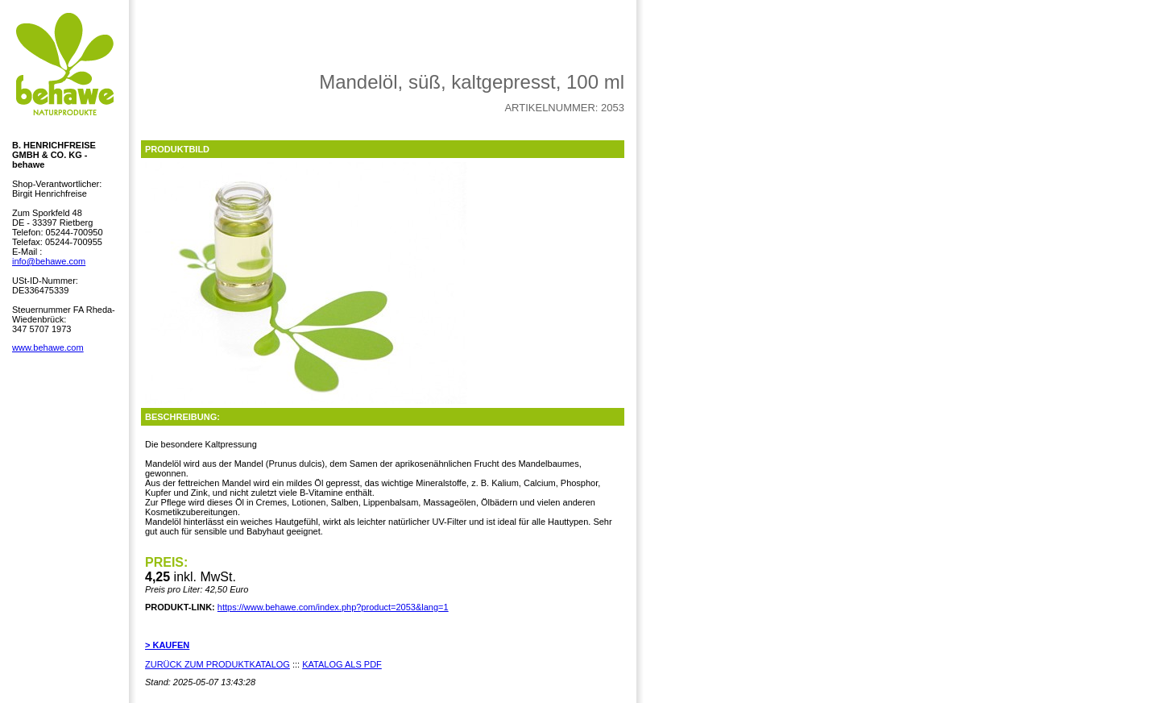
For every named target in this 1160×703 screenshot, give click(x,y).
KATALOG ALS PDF (342, 664)
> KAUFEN (167, 645)
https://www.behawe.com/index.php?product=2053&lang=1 (333, 607)
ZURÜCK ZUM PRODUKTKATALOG (217, 664)
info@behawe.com (48, 261)
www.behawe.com (48, 347)
